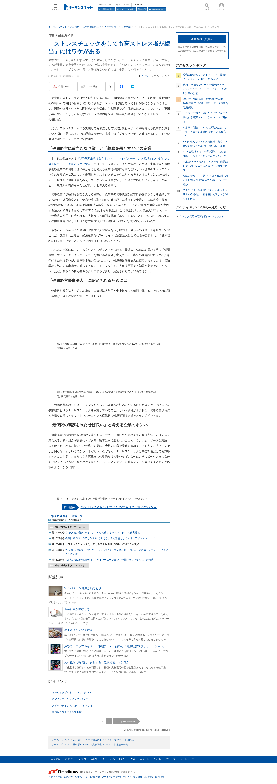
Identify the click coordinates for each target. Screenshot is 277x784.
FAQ (132, 759)
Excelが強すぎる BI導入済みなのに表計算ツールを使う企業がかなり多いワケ (205, 153)
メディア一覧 (55, 776)
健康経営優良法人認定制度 (67, 712)
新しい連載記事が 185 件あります (71, 527)
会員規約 (144, 759)
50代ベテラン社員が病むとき (82, 588)
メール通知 (92, 86)
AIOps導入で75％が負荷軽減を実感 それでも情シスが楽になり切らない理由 (205, 143)
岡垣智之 (144, 75)
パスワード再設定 (88, 759)
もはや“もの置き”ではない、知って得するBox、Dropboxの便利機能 (102, 532)
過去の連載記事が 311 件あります (71, 565)
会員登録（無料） (202, 39)
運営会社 (137, 776)
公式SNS (68, 776)
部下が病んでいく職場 (78, 629)
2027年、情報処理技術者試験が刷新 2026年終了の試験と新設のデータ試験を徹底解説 (205, 103)
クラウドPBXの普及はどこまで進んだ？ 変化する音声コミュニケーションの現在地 (206, 117)
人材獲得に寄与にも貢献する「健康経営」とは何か (96, 662)
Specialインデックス (164, 759)
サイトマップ (187, 759)
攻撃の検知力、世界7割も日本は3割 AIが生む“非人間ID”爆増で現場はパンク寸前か (205, 180)
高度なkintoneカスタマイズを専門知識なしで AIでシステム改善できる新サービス (205, 166)
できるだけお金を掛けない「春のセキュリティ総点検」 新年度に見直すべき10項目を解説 (205, 194)
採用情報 (148, 776)
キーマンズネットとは (113, 759)
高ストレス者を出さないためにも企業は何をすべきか (119, 507)
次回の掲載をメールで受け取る (67, 520)
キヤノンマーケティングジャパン (70, 699)
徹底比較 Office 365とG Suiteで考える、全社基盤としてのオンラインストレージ (110, 538)
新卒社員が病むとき (77, 609)
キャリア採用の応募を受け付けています (201, 216)
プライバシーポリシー (113, 776)
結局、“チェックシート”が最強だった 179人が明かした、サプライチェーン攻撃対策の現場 (205, 89)
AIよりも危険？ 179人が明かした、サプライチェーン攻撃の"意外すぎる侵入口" (205, 132)
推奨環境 (159, 776)
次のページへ (128, 721)
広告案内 (79, 776)
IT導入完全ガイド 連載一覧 (65, 516)
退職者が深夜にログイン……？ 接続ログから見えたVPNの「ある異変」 (205, 76)
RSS (129, 776)
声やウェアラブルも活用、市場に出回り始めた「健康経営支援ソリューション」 (115, 646)
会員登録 (55, 759)
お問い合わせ (93, 776)
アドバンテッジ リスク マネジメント (72, 705)
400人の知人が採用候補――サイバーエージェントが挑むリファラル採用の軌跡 (109, 559)
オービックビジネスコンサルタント (72, 692)
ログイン (69, 759)
